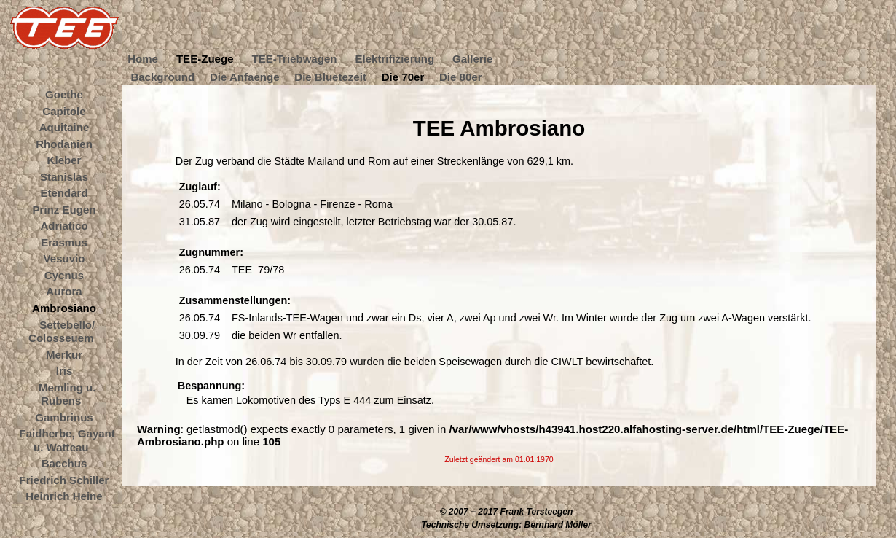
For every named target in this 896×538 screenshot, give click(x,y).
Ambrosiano (64, 308)
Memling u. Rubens (67, 394)
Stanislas (64, 176)
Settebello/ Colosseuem (61, 331)
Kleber (64, 160)
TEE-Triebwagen (294, 58)
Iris (64, 370)
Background (162, 76)
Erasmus (64, 241)
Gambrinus (64, 416)
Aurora (64, 291)
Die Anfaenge (245, 76)
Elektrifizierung (394, 58)
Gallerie (472, 58)
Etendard (63, 193)
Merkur (64, 354)
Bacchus (64, 463)
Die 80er (460, 76)
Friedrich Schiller (64, 479)
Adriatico (63, 225)
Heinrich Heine (63, 496)
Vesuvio (64, 258)
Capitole (63, 110)
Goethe (64, 94)
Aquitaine (64, 127)
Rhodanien (64, 143)
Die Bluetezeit (330, 76)
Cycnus (64, 274)
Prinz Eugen (64, 209)
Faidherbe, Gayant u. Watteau (67, 440)
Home (142, 58)
